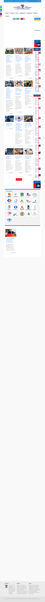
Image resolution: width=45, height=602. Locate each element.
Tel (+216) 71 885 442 (9, 1)
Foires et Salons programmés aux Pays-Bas (18, 157)
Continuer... (11, 78)
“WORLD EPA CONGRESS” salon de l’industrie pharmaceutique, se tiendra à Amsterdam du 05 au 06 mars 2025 (18, 127)
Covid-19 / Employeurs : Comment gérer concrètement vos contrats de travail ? (10, 240)
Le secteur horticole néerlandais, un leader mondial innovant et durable (28, 58)
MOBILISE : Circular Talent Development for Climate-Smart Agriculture (28, 91)
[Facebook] (14, 19)
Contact (39, 1)
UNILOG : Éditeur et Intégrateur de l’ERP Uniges (28, 157)
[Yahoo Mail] (22, 19)
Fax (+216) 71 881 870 (18, 1)
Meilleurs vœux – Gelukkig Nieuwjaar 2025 (9, 157)
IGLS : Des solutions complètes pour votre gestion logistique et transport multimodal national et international (9, 93)
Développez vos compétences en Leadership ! (9, 124)
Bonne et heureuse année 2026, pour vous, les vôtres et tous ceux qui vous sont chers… (18, 58)
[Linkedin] (18, 19)
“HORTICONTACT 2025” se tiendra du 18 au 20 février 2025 (28, 125)
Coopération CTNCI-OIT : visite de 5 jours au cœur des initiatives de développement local (9, 59)
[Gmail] (20, 19)
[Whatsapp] (16, 19)
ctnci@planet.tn (26, 1)
